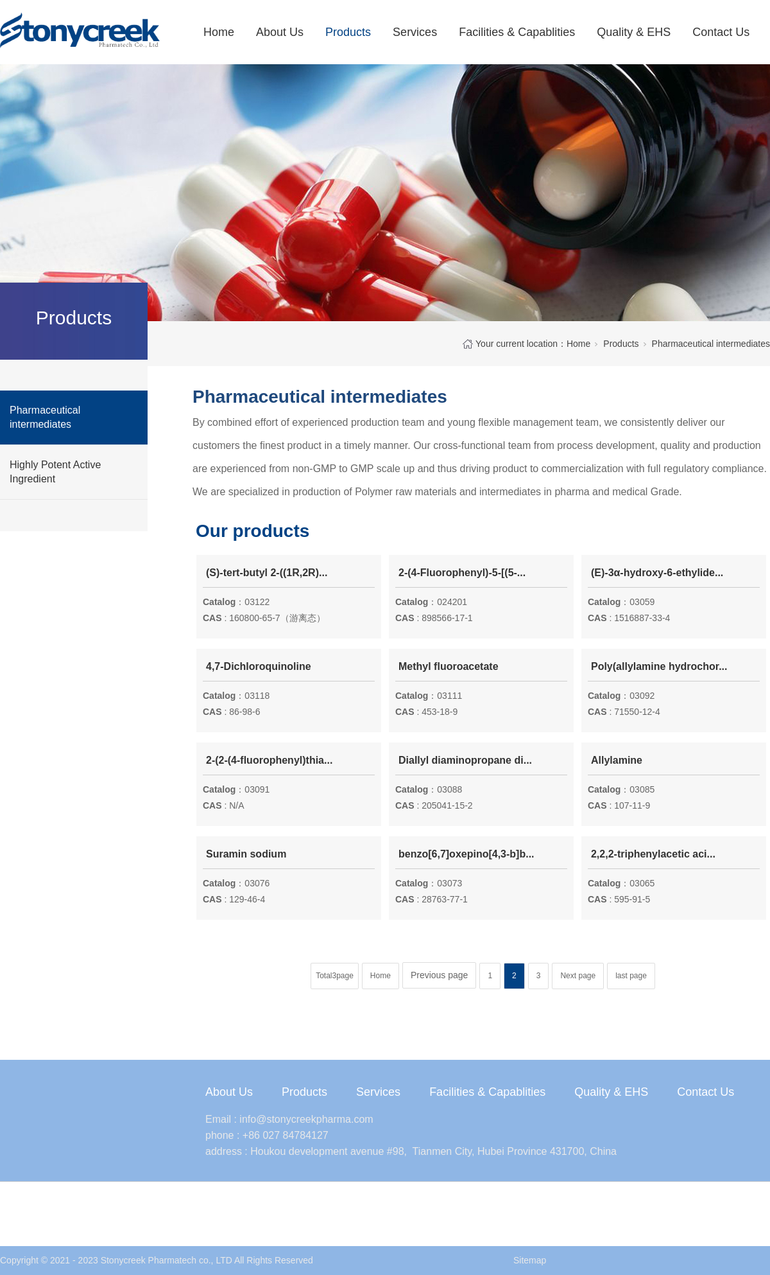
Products (348, 32)
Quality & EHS (634, 32)
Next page (577, 975)
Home (218, 32)
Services (415, 32)
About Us (280, 32)
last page (631, 975)
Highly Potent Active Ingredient (55, 471)
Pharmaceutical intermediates (45, 417)
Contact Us (720, 32)
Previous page (439, 975)
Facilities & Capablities (517, 32)
